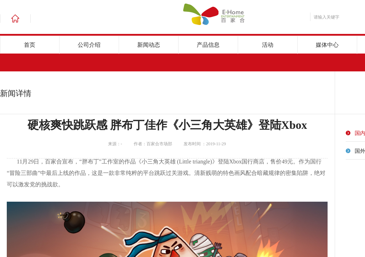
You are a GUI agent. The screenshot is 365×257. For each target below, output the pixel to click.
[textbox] (337, 17)
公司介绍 (89, 45)
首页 (29, 45)
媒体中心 (327, 45)
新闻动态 (148, 45)
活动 (267, 45)
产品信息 (208, 45)
